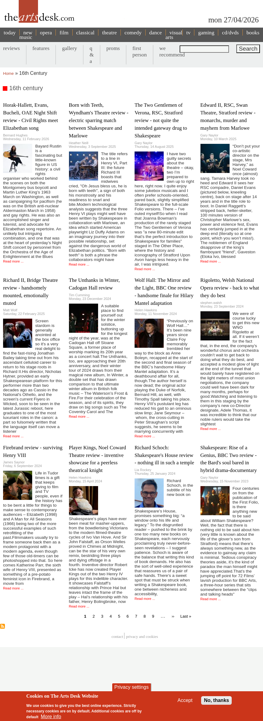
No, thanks (216, 700)
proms (113, 48)
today (10, 32)
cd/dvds (230, 32)
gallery (69, 48)
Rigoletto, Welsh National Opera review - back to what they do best (229, 287)
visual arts (174, 34)
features (41, 48)
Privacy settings (131, 687)
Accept (184, 700)
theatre (109, 32)
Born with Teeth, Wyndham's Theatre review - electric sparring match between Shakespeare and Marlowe (98, 120)
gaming (206, 32)
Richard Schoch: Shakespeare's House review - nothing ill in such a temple (164, 455)
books (252, 32)
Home (8, 73)
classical (85, 32)
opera (46, 32)
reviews (11, 48)
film (63, 32)
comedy (133, 32)
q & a (92, 54)
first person (139, 51)
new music (25, 34)
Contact (117, 636)
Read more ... (13, 261)
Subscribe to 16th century (2, 626)
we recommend (172, 51)
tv (188, 32)
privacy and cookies (142, 636)
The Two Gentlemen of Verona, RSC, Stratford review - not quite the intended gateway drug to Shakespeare (161, 120)
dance (155, 32)
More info (51, 716)
